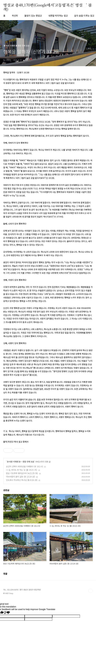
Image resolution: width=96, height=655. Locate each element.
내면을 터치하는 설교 (58, 15)
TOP (90, 591)
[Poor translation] (6, 613)
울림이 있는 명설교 (33, 15)
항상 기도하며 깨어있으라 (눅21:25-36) (22, 473)
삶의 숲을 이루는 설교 (84, 15)
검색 (85, 5)
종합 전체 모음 (28, 461)
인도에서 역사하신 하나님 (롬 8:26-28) (21, 480)
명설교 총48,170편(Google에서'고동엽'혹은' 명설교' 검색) (47, 6)
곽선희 (15, 15)
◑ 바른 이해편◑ (13, 461)
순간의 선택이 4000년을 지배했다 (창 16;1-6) (24, 466)
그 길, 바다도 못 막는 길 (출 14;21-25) (21, 469)
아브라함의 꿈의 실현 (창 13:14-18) (20, 476)
